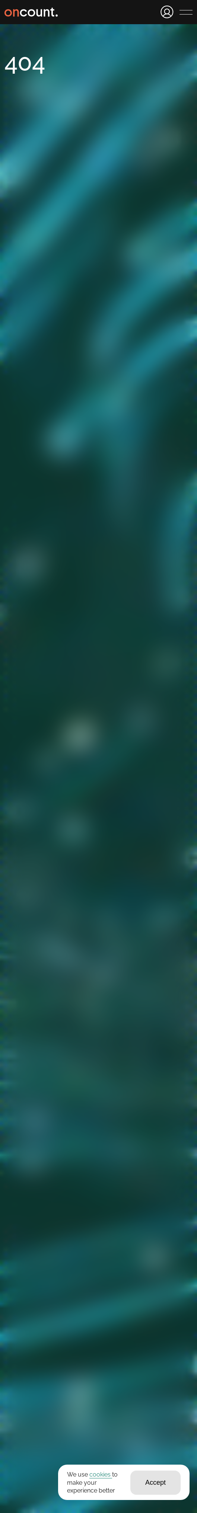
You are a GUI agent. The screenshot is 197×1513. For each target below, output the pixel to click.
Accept (155, 1482)
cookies (100, 1474)
